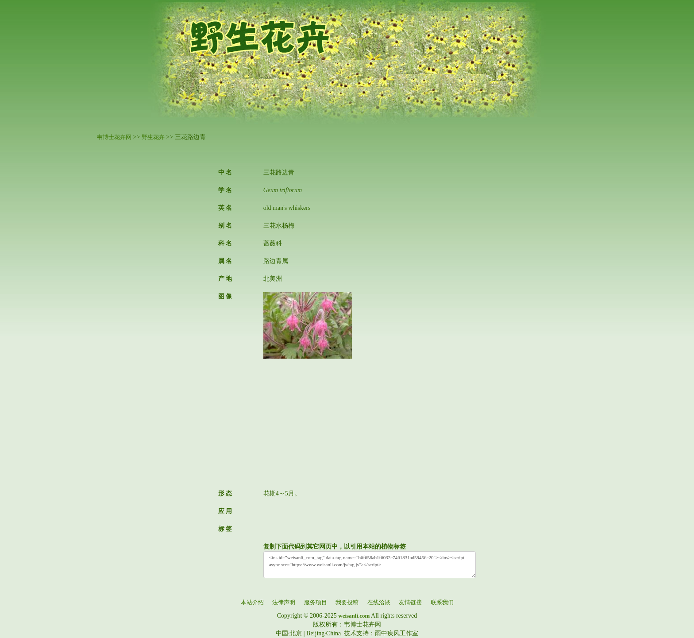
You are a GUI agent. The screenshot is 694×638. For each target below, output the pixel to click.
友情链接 (410, 602)
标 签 (225, 529)
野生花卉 (153, 137)
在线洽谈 (378, 602)
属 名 (225, 261)
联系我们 (442, 602)
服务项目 (315, 602)
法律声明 (283, 602)
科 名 (225, 243)
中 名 (225, 172)
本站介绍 (252, 602)
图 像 (225, 296)
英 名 (225, 208)
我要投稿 (347, 602)
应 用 (225, 511)
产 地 (225, 278)
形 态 (225, 493)
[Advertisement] (369, 421)
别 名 (225, 225)
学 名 (225, 190)
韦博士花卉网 (114, 137)
